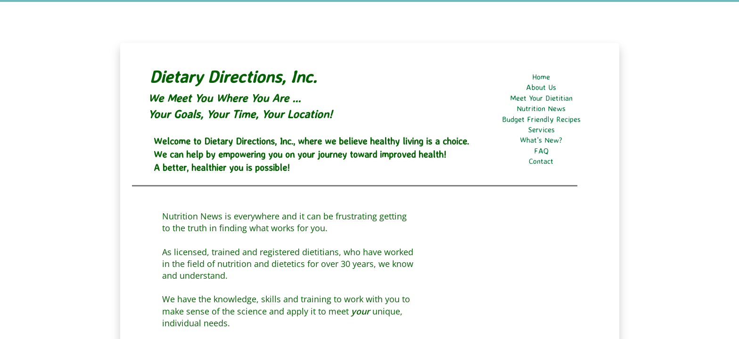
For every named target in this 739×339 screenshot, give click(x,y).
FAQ (541, 150)
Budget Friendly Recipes (541, 119)
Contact (541, 161)
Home (541, 76)
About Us (541, 87)
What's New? (541, 140)
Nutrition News (541, 108)
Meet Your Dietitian (541, 98)
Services (541, 129)
